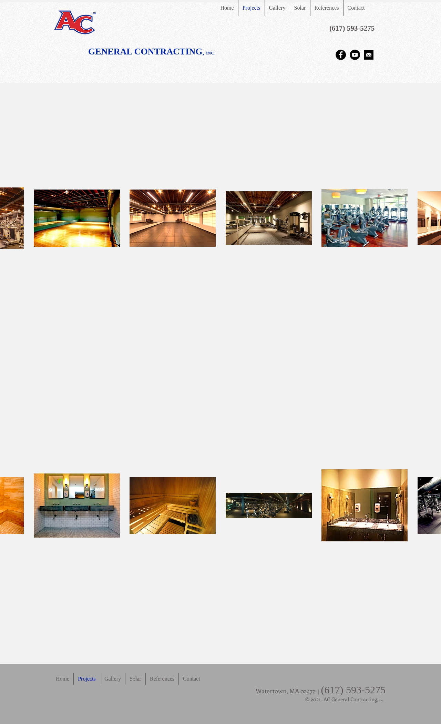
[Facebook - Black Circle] (341, 55)
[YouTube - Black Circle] (355, 55)
